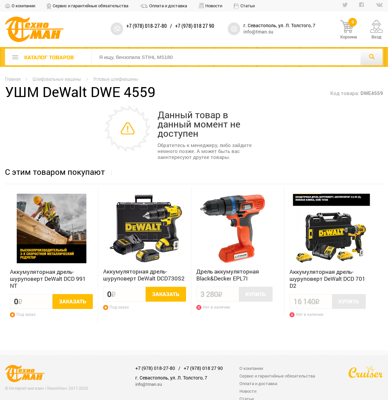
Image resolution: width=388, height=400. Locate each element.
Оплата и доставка (168, 6)
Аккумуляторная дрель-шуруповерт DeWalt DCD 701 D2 (327, 278)
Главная (13, 78)
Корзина (348, 30)
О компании (23, 6)
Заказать (72, 302)
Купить (255, 294)
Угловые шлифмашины (115, 78)
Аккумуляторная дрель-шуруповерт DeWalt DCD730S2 (144, 275)
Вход (376, 37)
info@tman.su (258, 31)
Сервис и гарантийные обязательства (90, 6)
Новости (213, 6)
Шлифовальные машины (56, 78)
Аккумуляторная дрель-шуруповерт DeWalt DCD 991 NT (48, 278)
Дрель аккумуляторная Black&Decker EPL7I (227, 275)
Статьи (247, 6)
